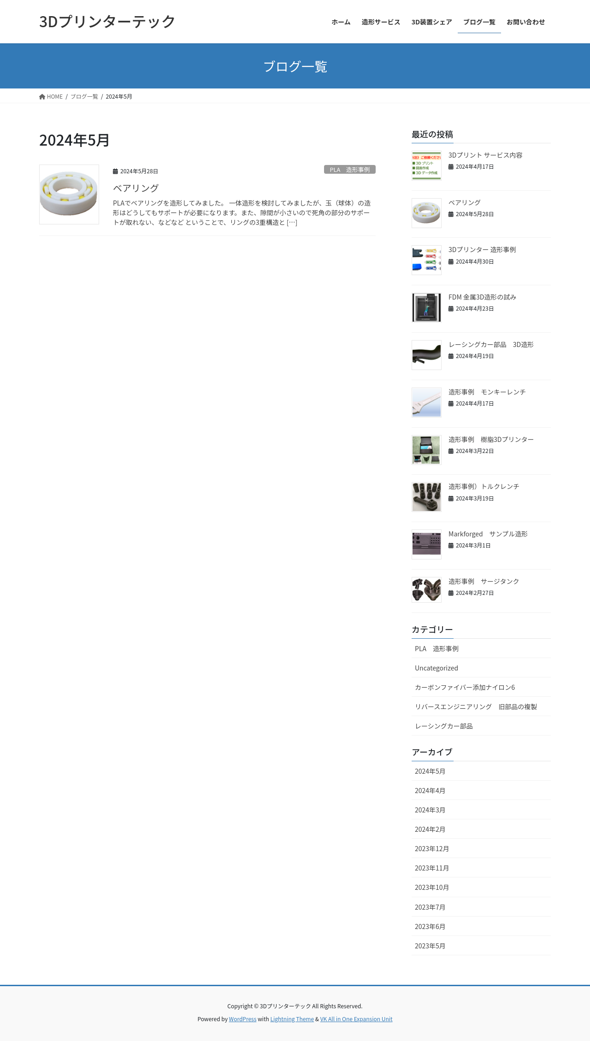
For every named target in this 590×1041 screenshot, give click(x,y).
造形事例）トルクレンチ (483, 486)
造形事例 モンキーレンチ (487, 391)
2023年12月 (432, 848)
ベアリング (136, 187)
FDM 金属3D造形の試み (482, 296)
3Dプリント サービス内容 (485, 154)
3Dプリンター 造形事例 (482, 249)
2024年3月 (430, 809)
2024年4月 (430, 790)
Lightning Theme (292, 1019)
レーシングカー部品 (444, 725)
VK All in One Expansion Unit (356, 1019)
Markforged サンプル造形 (488, 533)
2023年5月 (430, 945)
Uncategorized (436, 667)
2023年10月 (432, 887)
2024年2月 (430, 829)
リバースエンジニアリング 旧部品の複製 (476, 706)
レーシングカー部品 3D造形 (491, 344)
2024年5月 (430, 771)
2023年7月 (430, 907)
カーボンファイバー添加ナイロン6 (465, 687)
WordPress (243, 1019)
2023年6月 (430, 926)
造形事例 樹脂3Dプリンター (494, 439)
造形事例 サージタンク (483, 581)
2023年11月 (432, 867)
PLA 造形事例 (350, 169)
